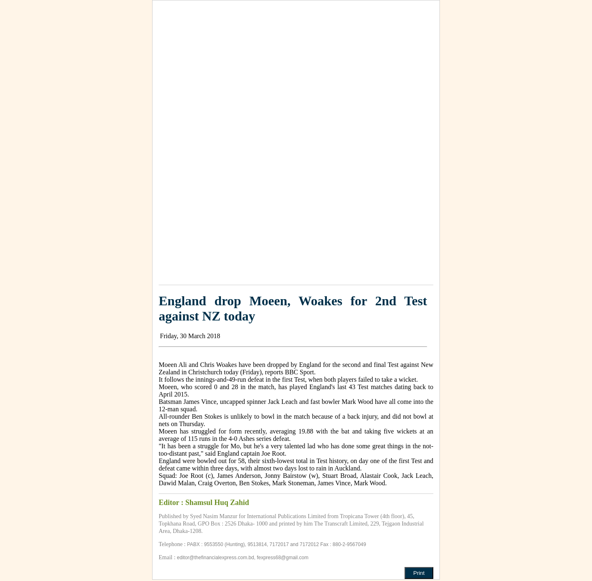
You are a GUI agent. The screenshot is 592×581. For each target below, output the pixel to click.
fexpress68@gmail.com (283, 557)
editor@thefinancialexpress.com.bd (215, 557)
